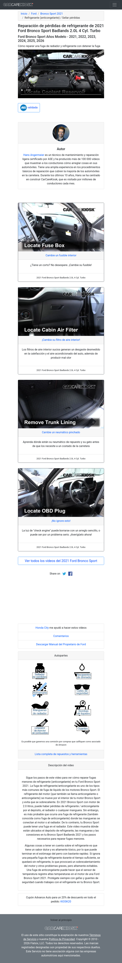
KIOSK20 (65, 901)
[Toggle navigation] (114, 4)
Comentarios (61, 636)
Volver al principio (61, 920)
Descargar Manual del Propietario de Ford (61, 644)
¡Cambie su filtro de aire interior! (61, 339)
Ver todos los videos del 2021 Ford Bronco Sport (61, 561)
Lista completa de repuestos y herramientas (61, 754)
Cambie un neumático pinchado (61, 432)
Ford (33, 13)
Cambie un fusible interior (61, 255)
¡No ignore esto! (61, 520)
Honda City (42, 627)
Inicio (24, 13)
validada (29, 107)
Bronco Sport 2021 (51, 13)
